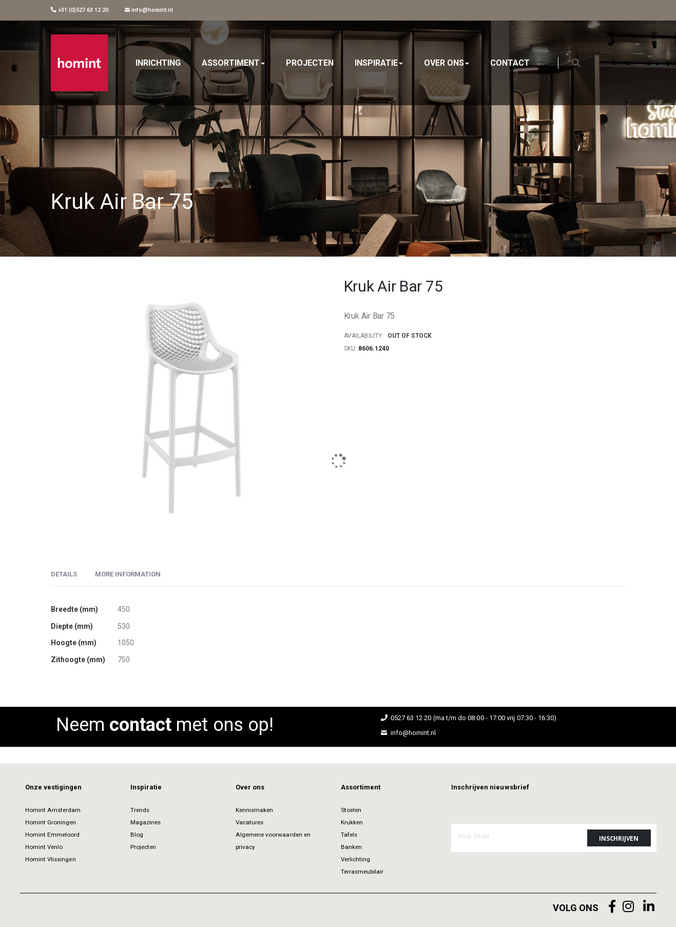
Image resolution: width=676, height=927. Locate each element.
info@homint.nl (149, 10)
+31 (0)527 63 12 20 (79, 10)
